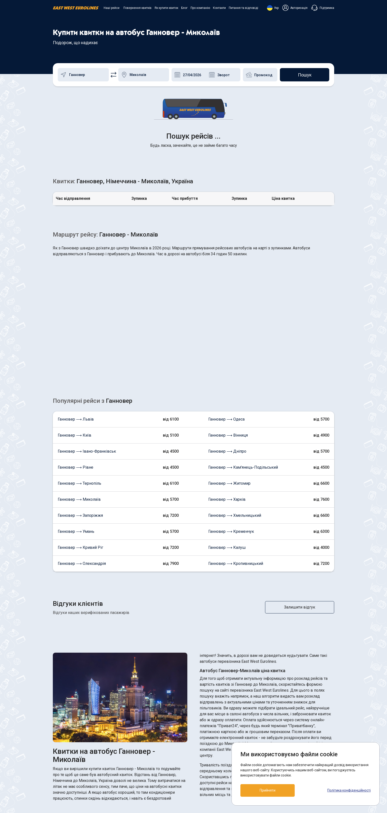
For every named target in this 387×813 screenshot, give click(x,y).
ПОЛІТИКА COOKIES (216, 752)
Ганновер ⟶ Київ (74, 357)
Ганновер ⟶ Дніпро (227, 373)
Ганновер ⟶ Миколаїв (79, 421)
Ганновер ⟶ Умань (76, 453)
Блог (184, 8)
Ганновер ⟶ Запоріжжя (80, 437)
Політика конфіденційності (349, 790)
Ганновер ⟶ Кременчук (231, 453)
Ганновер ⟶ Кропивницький (235, 485)
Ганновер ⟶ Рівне (75, 389)
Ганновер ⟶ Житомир (229, 405)
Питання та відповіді (243, 8)
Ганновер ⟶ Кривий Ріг (80, 469)
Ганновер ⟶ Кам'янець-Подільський (243, 389)
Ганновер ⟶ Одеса (226, 341)
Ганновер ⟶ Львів (76, 341)
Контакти (219, 8)
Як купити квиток (166, 8)
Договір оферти (212, 760)
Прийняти (267, 790)
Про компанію (200, 8)
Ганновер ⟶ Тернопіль (79, 405)
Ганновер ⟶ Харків (227, 421)
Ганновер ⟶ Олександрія (82, 485)
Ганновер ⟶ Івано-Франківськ (87, 373)
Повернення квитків (137, 8)
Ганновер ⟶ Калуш (227, 469)
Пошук (304, 74)
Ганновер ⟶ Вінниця (228, 357)
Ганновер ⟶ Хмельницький (234, 437)
